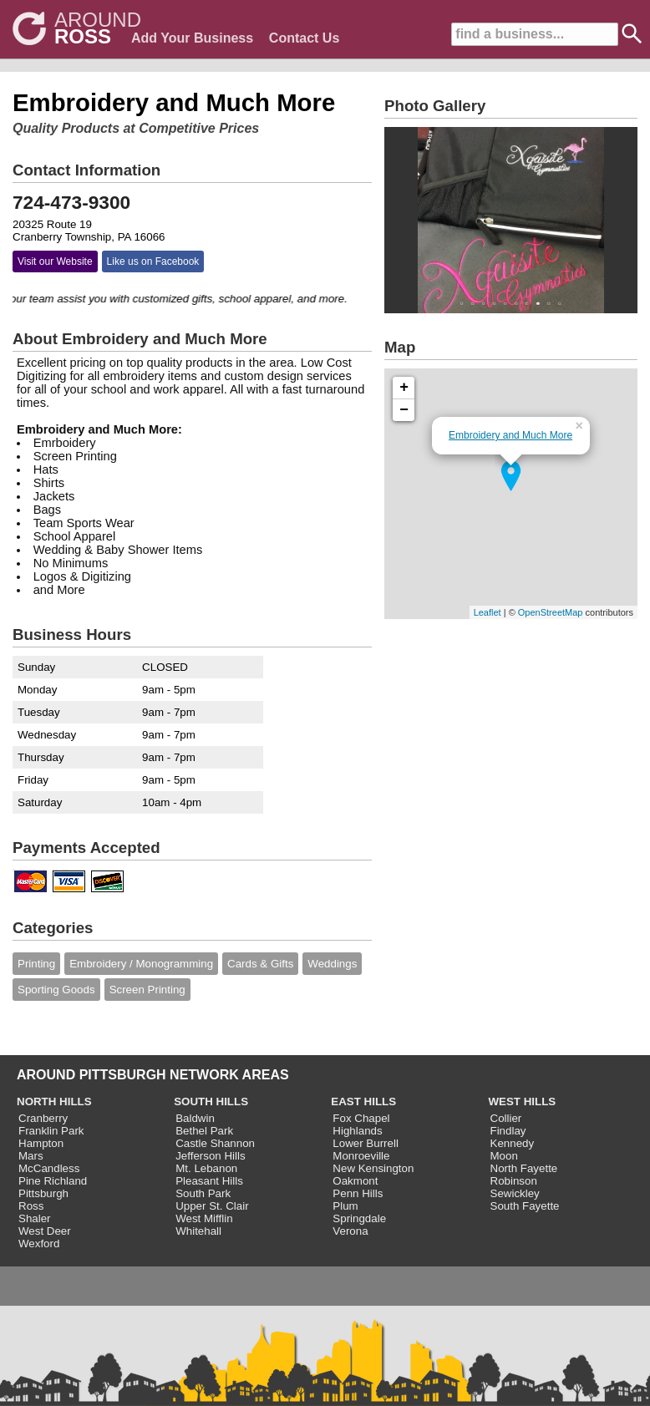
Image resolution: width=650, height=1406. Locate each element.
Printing (36, 963)
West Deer (44, 1231)
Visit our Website (55, 261)
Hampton (40, 1143)
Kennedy (512, 1143)
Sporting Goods (56, 989)
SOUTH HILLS (211, 1101)
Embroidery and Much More (510, 435)
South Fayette (525, 1206)
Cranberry (43, 1118)
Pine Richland (52, 1181)
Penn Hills (358, 1193)
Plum (345, 1206)
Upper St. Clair (211, 1206)
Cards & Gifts (260, 963)
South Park (203, 1193)
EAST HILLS (363, 1101)
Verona (350, 1231)
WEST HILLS (522, 1101)
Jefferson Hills (210, 1156)
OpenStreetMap (550, 612)
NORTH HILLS (54, 1101)
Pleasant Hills (209, 1181)
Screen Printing (147, 989)
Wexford (38, 1243)
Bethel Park (204, 1130)
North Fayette (524, 1168)
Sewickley (515, 1193)
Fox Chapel (361, 1118)
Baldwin (195, 1118)
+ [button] (404, 388)
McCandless (48, 1168)
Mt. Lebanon (206, 1168)
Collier (506, 1118)
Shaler (34, 1218)
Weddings (332, 963)
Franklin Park (51, 1130)
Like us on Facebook (153, 261)
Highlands (357, 1130)
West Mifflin (203, 1218)
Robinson (513, 1181)
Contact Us (304, 38)
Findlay (508, 1130)
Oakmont (355, 1181)
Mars (30, 1156)
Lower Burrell (366, 1143)
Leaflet (487, 612)
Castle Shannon (215, 1143)
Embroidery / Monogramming (141, 963)
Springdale (359, 1218)
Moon (504, 1156)
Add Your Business (192, 38)
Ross (30, 1206)
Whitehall (198, 1231)
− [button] (404, 410)
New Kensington (373, 1168)
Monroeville (361, 1156)
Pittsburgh (43, 1193)
